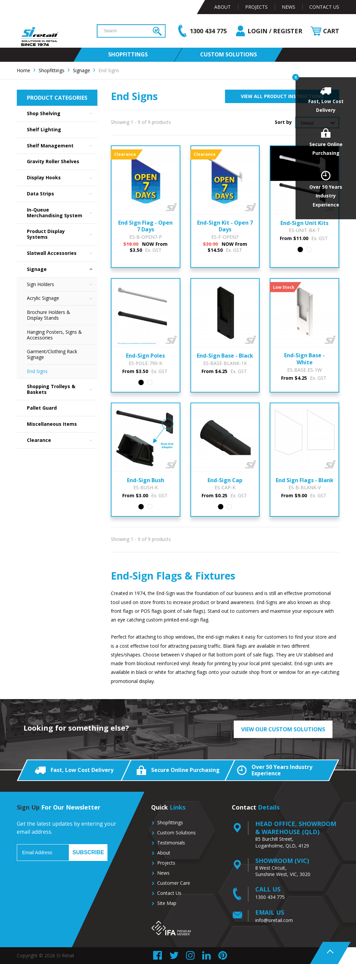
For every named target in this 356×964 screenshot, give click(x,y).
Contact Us (324, 7)
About (222, 7)
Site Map (166, 903)
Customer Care (173, 883)
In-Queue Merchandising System (62, 213)
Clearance (62, 440)
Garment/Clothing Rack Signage (52, 354)
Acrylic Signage (62, 298)
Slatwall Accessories (62, 253)
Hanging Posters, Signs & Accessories (54, 335)
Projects (256, 7)
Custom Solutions (176, 832)
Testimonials (171, 842)
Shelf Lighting (44, 129)
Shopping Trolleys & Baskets (62, 389)
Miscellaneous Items (52, 424)
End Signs (37, 371)
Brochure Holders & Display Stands (48, 315)
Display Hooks (62, 178)
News (288, 7)
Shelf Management (62, 146)
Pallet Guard (42, 408)
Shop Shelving (62, 114)
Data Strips (62, 194)
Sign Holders (62, 284)
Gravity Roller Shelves (53, 161)
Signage (62, 269)
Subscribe (88, 852)
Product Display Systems (62, 234)
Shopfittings (170, 822)
